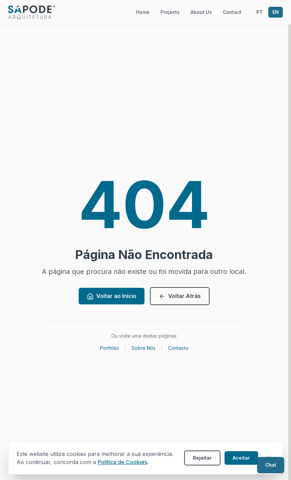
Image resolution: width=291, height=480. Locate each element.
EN (275, 12)
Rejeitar (202, 458)
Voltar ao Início (111, 296)
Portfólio (109, 348)
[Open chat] (270, 465)
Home (143, 12)
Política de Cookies (122, 462)
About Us (201, 12)
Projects (170, 12)
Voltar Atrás (180, 296)
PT (259, 12)
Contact (232, 12)
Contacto (178, 348)
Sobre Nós (144, 348)
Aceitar (241, 458)
